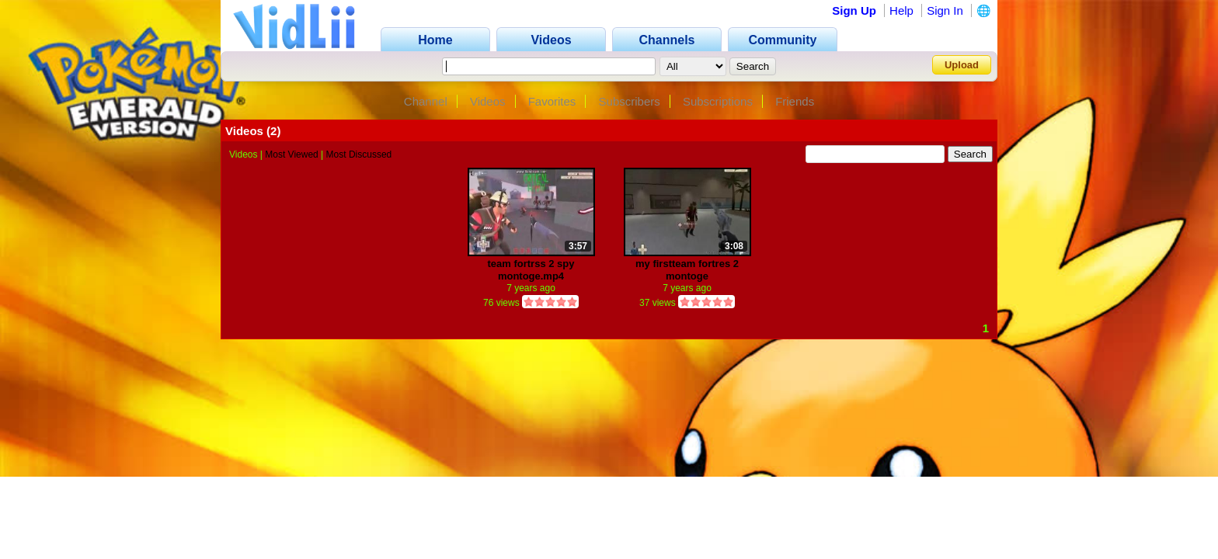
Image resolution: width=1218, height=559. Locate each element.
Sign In (945, 10)
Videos (488, 101)
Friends (794, 101)
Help (901, 10)
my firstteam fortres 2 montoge (687, 270)
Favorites (552, 101)
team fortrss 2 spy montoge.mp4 (531, 270)
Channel (425, 101)
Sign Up (854, 10)
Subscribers (629, 101)
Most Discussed (359, 154)
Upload (962, 65)
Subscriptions (718, 101)
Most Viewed (291, 154)
